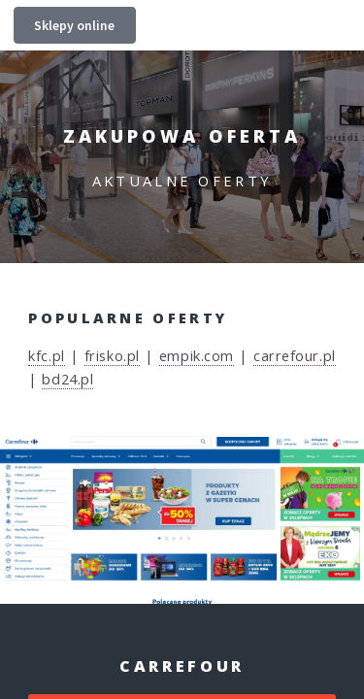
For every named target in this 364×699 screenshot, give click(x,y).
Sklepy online (74, 25)
